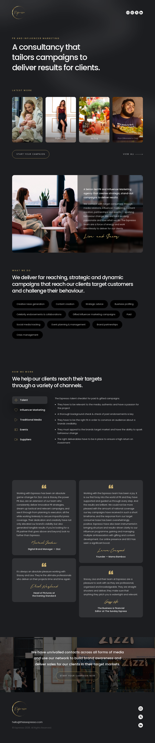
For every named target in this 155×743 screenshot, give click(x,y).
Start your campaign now (77, 679)
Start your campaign (31, 157)
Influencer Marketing (29, 413)
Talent (21, 404)
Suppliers (22, 443)
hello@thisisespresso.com (27, 726)
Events (21, 433)
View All (133, 157)
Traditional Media (28, 423)
